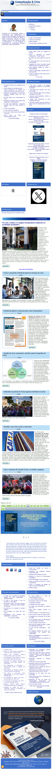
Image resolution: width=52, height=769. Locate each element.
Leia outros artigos (14, 118)
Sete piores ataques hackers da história (39, 610)
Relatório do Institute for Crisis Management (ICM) (37, 316)
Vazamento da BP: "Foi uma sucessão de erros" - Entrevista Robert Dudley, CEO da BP (14, 605)
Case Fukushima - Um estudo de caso (39, 612)
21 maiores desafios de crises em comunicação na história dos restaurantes (39, 632)
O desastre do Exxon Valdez (36, 604)
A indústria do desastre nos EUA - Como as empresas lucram (14, 681)
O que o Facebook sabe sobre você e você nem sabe (39, 74)
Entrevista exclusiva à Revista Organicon (39, 659)
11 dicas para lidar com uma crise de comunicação (39, 61)
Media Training (33, 587)
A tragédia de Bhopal (34, 602)
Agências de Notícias (34, 39)
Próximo (46, 505)
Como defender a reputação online (13, 88)
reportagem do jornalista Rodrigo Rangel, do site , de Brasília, (42, 435)
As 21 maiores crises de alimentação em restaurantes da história (39, 620)
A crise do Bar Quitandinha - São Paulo (39, 628)
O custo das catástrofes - (11, 104)
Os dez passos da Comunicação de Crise (14, 98)
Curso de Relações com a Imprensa (38, 579)
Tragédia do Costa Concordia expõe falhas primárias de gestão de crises (39, 65)
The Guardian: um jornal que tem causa (14, 612)
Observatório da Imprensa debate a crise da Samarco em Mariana (14, 670)
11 (25, 505)
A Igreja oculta (8, 649)
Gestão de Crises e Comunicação (39, 114)
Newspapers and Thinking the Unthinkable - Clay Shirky (14, 615)
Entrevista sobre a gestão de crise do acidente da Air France (39, 667)
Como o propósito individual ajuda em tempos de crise (23, 273)
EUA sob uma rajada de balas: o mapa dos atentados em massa (39, 625)
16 (41, 505)
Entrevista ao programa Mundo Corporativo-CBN (39, 572)
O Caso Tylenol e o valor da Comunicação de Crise (39, 596)
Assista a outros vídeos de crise (13, 692)
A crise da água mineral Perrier (37, 622)
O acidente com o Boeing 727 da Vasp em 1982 (39, 617)
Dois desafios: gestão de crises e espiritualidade (39, 68)
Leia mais (39, 77)
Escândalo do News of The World (38, 601)
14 (34, 505)
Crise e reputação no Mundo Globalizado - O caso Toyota (39, 55)
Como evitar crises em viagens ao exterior (39, 52)
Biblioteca (31, 24)
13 (31, 505)
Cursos (33, 29)
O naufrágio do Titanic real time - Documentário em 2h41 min (14, 678)
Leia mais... (6, 266)
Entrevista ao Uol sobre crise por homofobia (39, 673)
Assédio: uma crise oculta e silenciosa (18, 427)
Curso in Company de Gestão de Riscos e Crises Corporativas (39, 585)
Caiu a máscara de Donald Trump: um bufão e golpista (24, 470)
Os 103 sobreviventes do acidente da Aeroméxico (39, 638)
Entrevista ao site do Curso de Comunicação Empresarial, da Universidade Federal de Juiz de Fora (39, 681)
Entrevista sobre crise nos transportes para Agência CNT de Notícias (39, 664)
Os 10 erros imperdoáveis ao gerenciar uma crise (14, 112)
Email (21, 275)
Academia (32, 27)
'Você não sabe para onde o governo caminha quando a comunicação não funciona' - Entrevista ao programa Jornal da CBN (39, 654)
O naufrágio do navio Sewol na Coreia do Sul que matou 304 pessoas (14, 658)
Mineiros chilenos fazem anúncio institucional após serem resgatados (14, 684)
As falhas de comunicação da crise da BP (39, 58)
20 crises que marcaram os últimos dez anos (39, 607)
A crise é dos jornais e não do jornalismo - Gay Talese (14, 601)
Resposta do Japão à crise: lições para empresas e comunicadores (14, 101)
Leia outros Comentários (26, 269)
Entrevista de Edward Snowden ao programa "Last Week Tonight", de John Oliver (14, 662)
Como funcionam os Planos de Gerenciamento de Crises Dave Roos (14, 90)
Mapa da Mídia (33, 41)
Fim (3, 508)
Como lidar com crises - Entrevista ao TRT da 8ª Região (39, 677)
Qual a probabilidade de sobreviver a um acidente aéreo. (39, 636)
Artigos (28, 760)
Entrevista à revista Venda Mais (37, 661)
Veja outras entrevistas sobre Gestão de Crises (39, 686)
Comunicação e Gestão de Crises (38, 43)
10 (21, 505)
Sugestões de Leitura (35, 26)
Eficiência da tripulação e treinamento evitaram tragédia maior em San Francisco (14, 94)
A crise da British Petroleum (11, 110)
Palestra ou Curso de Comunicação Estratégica (39, 577)
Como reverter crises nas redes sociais (39, 614)
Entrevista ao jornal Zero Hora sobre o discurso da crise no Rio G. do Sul (39, 670)
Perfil (32, 760)
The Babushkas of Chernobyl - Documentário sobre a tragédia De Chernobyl (14, 667)
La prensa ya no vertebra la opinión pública (14, 608)
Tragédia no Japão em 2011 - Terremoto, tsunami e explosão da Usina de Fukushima (14, 689)
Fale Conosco (22, 760)
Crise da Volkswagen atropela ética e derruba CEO (39, 71)
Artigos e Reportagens (35, 38)
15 (38, 505)
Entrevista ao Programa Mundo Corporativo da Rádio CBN (39, 650)
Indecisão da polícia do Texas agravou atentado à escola (24, 392)
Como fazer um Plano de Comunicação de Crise (14, 115)
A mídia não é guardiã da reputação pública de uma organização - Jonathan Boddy (14, 597)
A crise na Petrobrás (9, 108)
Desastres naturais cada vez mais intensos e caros (14, 105)
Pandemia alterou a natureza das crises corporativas (23, 311)
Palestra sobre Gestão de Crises (37, 574)
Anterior (9, 505)
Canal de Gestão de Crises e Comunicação (39, 568)
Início (3, 505)
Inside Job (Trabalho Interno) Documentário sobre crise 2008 (14, 655)
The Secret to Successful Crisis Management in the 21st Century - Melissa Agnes (14, 674)
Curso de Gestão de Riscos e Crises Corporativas (39, 582)
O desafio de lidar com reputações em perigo (14, 85)
